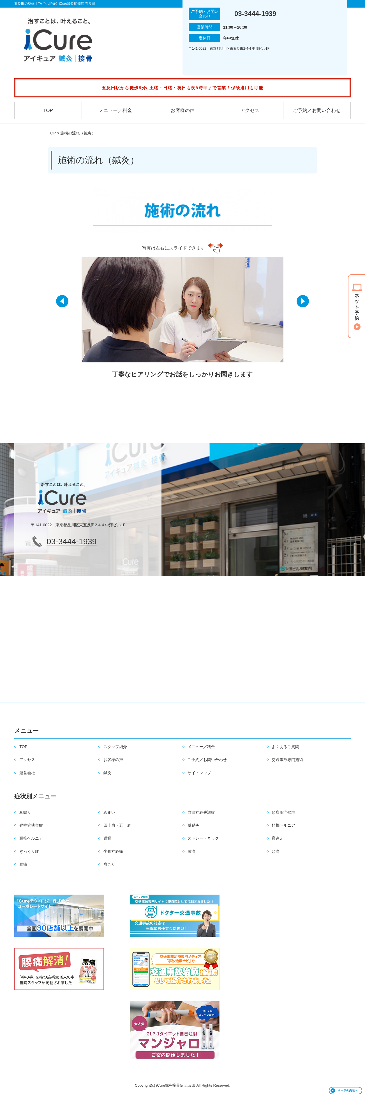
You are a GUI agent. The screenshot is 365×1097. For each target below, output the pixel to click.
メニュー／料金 (115, 110)
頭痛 (275, 851)
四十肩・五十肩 (117, 825)
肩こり (109, 864)
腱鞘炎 (193, 825)
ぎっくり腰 (29, 851)
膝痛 (191, 851)
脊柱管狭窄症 (31, 825)
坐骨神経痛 (113, 851)
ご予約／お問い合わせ (317, 110)
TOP (48, 110)
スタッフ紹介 (115, 746)
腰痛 (23, 864)
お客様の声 (183, 110)
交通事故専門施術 (287, 759)
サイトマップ (199, 773)
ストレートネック (203, 838)
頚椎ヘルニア (283, 825)
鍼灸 (107, 773)
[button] (63, 304)
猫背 (107, 838)
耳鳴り (25, 812)
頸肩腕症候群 (283, 812)
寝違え (277, 838)
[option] (182, 321)
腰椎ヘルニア (31, 838)
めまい (109, 812)
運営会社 (27, 773)
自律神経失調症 (201, 812)
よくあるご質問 (285, 746)
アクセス (249, 110)
